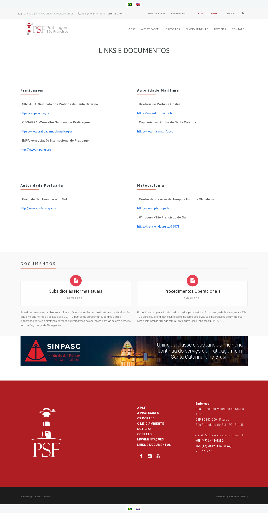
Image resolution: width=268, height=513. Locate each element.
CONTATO (238, 29)
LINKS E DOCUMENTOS (208, 13)
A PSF (132, 29)
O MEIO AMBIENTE (197, 29)
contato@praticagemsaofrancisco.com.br (49, 14)
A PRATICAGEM (150, 29)
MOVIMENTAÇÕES (180, 13)
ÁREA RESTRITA (237, 496)
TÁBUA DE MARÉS (156, 13)
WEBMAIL (231, 13)
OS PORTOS (172, 29)
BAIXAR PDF (74, 298)
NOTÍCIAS (220, 29)
